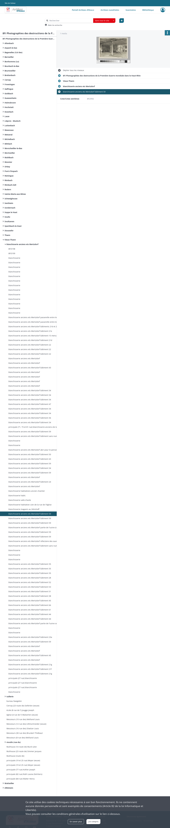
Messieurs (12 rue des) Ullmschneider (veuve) (26, 724)
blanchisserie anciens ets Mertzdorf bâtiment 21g (30, 664)
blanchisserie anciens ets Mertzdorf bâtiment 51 (29, 591)
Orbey (7, 166)
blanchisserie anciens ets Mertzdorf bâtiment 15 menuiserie (34, 335)
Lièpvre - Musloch (12, 121)
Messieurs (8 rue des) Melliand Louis (23, 737)
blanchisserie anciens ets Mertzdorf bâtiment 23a (30, 637)
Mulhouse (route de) (15, 756)
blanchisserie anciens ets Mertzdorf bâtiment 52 (29, 582)
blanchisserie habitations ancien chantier (26, 491)
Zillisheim (9, 788)
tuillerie (10, 696)
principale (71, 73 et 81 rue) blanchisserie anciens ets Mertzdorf (34, 427)
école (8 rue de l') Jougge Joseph (20, 710)
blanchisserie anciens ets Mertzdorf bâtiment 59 (29, 431)
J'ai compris (93, 821)
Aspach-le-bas (11, 48)
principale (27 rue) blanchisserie (22, 678)
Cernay (8, 80)
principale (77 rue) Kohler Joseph (21, 769)
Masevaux (9, 130)
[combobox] (104, 20)
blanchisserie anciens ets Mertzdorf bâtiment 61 (29, 609)
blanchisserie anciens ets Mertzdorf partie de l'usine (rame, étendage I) (34, 527)
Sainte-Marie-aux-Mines (15, 194)
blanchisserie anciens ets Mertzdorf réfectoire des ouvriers (34, 541)
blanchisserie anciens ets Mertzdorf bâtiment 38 (29, 596)
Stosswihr (9, 230)
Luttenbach (10, 125)
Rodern (8, 189)
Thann (7, 235)
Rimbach (8, 180)
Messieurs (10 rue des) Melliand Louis (23, 719)
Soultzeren (9, 221)
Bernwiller (9, 57)
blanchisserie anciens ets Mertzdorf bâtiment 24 (29, 482)
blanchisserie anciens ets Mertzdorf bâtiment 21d (30, 340)
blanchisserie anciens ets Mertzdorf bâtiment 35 (29, 564)
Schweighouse (11, 198)
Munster (8, 162)
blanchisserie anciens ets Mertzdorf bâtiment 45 (29, 600)
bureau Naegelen (14, 701)
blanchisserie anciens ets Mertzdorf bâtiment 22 (29, 345)
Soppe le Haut (11, 212)
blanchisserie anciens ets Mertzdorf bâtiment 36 (29, 418)
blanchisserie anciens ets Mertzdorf (22, 244)
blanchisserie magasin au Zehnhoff (23, 509)
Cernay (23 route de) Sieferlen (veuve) (23, 705)
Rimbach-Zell (10, 185)
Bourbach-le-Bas (12, 66)
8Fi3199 (11, 253)
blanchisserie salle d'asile (19, 500)
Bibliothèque (148, 10)
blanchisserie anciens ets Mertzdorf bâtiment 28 (29, 577)
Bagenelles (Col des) (13, 52)
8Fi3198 (11, 249)
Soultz (7, 217)
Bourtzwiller (10, 70)
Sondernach (10, 207)
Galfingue (9, 89)
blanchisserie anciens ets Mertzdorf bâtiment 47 (29, 404)
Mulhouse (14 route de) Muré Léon (22, 747)
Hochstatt (9, 107)
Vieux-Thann (10, 239)
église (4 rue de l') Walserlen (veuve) (22, 715)
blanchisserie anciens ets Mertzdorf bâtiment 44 (29, 614)
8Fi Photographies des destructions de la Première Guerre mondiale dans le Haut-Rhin (29, 38)
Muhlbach (9, 157)
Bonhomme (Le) (12, 61)
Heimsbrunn (10, 102)
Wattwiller (9, 783)
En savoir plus (76, 821)
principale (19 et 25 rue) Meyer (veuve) (23, 760)
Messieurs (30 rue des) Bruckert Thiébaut (25, 733)
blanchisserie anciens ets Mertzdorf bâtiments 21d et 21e (33, 326)
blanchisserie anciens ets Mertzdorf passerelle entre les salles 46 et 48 (34, 317)
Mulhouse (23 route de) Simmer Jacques (24, 751)
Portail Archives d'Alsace (83, 10)
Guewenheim (10, 98)
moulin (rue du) (14, 742)
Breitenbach (10, 75)
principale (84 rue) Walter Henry (21, 778)
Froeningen (10, 84)
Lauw (7, 116)
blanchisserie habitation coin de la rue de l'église (29, 504)
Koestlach (9, 112)
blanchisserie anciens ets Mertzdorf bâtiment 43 (29, 367)
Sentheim (9, 203)
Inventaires (131, 10)
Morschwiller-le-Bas (13, 148)
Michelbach (10, 139)
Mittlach (8, 144)
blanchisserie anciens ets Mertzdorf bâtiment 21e (30, 331)
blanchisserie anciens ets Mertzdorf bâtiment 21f (30, 669)
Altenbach (9, 43)
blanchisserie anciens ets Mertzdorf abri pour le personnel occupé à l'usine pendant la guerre (34, 450)
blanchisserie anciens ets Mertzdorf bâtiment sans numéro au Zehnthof (34, 436)
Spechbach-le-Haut (13, 226)
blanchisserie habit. (17, 495)
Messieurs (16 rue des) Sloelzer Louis (23, 728)
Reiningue (9, 176)
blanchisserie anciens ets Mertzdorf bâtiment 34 (29, 390)
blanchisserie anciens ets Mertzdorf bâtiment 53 (29, 587)
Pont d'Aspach (11, 171)
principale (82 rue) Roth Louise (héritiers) (24, 774)
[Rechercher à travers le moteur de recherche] (70, 20)
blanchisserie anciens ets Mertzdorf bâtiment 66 (29, 605)
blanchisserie (14, 258)
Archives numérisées (110, 10)
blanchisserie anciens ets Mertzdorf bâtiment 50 (29, 454)
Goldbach (9, 93)
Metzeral (8, 134)
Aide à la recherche (55, 25)
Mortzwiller (10, 153)
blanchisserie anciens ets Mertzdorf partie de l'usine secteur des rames (34, 623)
